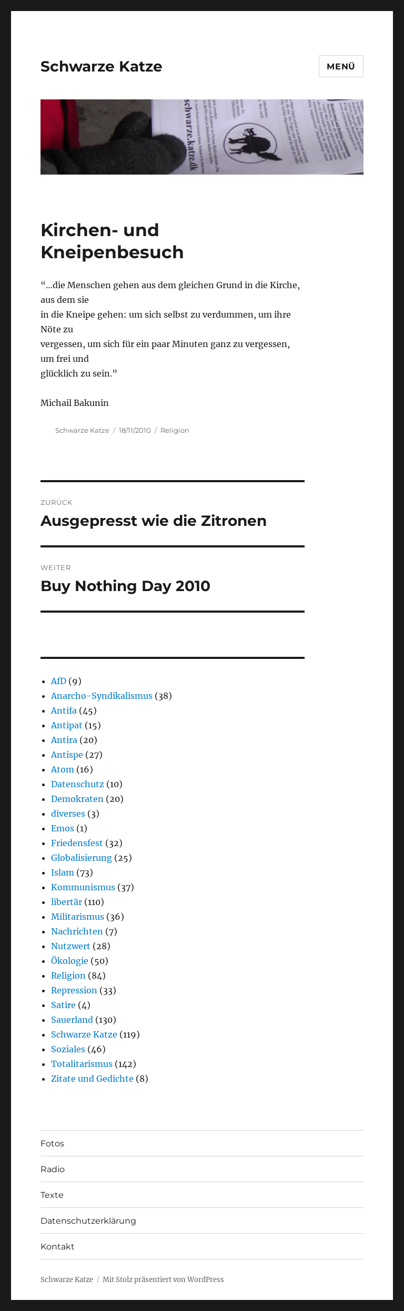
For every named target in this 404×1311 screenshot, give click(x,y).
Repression (74, 990)
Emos (62, 828)
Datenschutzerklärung (88, 1221)
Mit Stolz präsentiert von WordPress (163, 1279)
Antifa (64, 710)
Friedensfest (77, 843)
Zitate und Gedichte (92, 1078)
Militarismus (77, 916)
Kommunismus (83, 887)
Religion (174, 430)
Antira (64, 740)
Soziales (68, 1049)
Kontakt (58, 1247)
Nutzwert (70, 946)
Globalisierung (81, 857)
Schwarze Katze (102, 66)
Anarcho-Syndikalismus (102, 695)
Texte (52, 1195)
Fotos (52, 1144)
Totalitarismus (82, 1064)
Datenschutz (77, 784)
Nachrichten (77, 931)
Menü (341, 67)
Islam (62, 872)
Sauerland (72, 1019)
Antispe (67, 754)
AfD (58, 681)
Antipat (67, 725)
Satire (63, 1005)
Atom (62, 769)
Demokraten (77, 799)
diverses (68, 813)
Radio (53, 1169)
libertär (66, 902)
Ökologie (69, 961)
